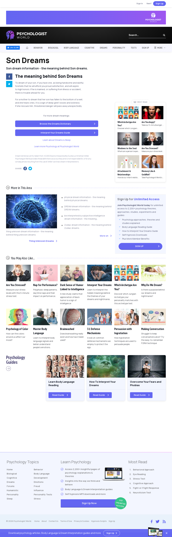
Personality (119, 47)
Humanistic (12, 491)
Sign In (139, 3)
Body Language (71, 47)
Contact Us (54, 522)
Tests (133, 47)
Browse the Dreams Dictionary (55, 123)
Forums (10, 487)
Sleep (9, 500)
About (44, 522)
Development (41, 479)
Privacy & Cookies (84, 522)
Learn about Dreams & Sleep (57, 140)
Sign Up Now (103, 505)
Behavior (38, 47)
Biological (53, 47)
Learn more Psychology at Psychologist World (56, 146)
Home (10, 470)
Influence (39, 491)
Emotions (38, 483)
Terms (68, 522)
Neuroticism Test (142, 493)
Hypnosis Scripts (102, 522)
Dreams (103, 47)
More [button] (158, 47)
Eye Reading (139, 475)
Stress (37, 500)
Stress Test (139, 480)
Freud (37, 487)
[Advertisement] (140, 78)
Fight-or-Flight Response (146, 489)
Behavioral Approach (143, 471)
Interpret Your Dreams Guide (55, 132)
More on (104, 235)
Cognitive (89, 47)
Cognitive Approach (143, 484)
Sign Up (159, 3)
